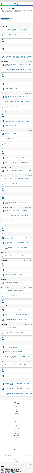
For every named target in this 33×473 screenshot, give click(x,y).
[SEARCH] (14, 15)
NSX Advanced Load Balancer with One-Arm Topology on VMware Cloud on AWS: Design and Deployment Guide (17, 121)
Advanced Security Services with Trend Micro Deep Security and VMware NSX (18, 238)
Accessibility (16, 459)
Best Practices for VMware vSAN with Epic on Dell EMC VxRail (17, 248)
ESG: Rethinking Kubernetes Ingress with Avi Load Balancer (18, 170)
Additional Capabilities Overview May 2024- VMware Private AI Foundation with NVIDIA (18, 347)
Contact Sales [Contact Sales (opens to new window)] (16, 450)
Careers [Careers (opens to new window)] (16, 411)
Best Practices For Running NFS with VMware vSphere (17, 319)
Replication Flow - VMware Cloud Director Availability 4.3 (17, 48)
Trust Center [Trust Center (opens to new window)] (16, 425)
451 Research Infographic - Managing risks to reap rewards (18, 178)
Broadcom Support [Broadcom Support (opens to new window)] (16, 431)
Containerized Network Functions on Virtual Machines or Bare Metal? (18, 394)
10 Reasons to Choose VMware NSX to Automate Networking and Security (18, 264)
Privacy (16, 461)
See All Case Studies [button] (28, 61)
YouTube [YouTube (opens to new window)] (16, 449)
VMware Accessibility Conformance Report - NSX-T (16, 364)
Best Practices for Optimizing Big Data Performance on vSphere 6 (17, 221)
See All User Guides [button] (28, 324)
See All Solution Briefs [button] (28, 260)
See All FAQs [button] (30, 148)
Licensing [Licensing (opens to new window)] (16, 437)
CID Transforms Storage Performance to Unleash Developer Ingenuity (18, 70)
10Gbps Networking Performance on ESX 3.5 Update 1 (16, 215)
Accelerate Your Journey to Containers (13, 274)
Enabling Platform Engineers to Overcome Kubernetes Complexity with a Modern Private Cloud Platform (16, 30)
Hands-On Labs (16, 435)
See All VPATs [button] (29, 361)
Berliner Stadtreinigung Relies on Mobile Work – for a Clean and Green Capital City (18, 65)
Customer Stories (16, 415)
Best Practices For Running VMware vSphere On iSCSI (17, 290)
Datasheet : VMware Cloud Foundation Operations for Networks (16, 97)
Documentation (16, 433)
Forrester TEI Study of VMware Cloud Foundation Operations (18, 34)
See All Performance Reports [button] (27, 207)
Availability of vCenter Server (11, 327)
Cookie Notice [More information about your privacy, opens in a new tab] (14, 472)
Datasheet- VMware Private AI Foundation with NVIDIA (17, 101)
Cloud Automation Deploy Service (12, 183)
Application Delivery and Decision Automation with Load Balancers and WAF (17, 384)
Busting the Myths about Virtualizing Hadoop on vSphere (17, 388)
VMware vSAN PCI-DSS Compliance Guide (14, 282)
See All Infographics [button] (28, 175)
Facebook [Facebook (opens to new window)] (16, 444)
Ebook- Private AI (9, 138)
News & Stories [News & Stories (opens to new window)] (16, 421)
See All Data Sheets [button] (28, 93)
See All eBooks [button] (29, 130)
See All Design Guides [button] (28, 111)
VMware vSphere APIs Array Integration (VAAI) (15, 309)
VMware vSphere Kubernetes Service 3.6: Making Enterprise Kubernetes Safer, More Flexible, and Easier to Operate (18, 57)
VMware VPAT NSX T (9, 375)
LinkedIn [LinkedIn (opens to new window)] (16, 445)
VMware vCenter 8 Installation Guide (13, 197)
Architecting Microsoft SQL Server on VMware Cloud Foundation (16, 243)
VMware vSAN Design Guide (11, 125)
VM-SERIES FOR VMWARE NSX (12, 106)
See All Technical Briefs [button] (28, 287)
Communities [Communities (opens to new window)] (16, 413)
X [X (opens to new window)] (17, 447)
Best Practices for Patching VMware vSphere (14, 332)
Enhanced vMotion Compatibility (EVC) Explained (15, 295)
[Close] (30, 464)
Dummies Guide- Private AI (11, 133)
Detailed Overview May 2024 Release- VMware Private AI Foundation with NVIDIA (17, 357)
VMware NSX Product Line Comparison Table (15, 255)
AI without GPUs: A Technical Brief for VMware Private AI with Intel (18, 315)
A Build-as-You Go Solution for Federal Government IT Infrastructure (16, 270)
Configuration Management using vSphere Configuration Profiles (17, 339)
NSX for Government (9, 143)
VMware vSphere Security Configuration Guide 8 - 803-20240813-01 (17, 203)
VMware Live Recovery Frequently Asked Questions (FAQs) (18, 157)
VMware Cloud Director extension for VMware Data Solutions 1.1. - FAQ (18, 153)
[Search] (31, 15)
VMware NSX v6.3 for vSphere (11, 83)
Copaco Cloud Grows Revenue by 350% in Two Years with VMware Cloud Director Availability (17, 76)
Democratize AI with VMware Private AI (13, 351)
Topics (17, 423)
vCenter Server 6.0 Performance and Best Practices (16, 210)
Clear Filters (11, 18)
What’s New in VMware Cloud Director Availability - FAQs (17, 162)
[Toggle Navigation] (1, 3)
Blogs (16, 409)
